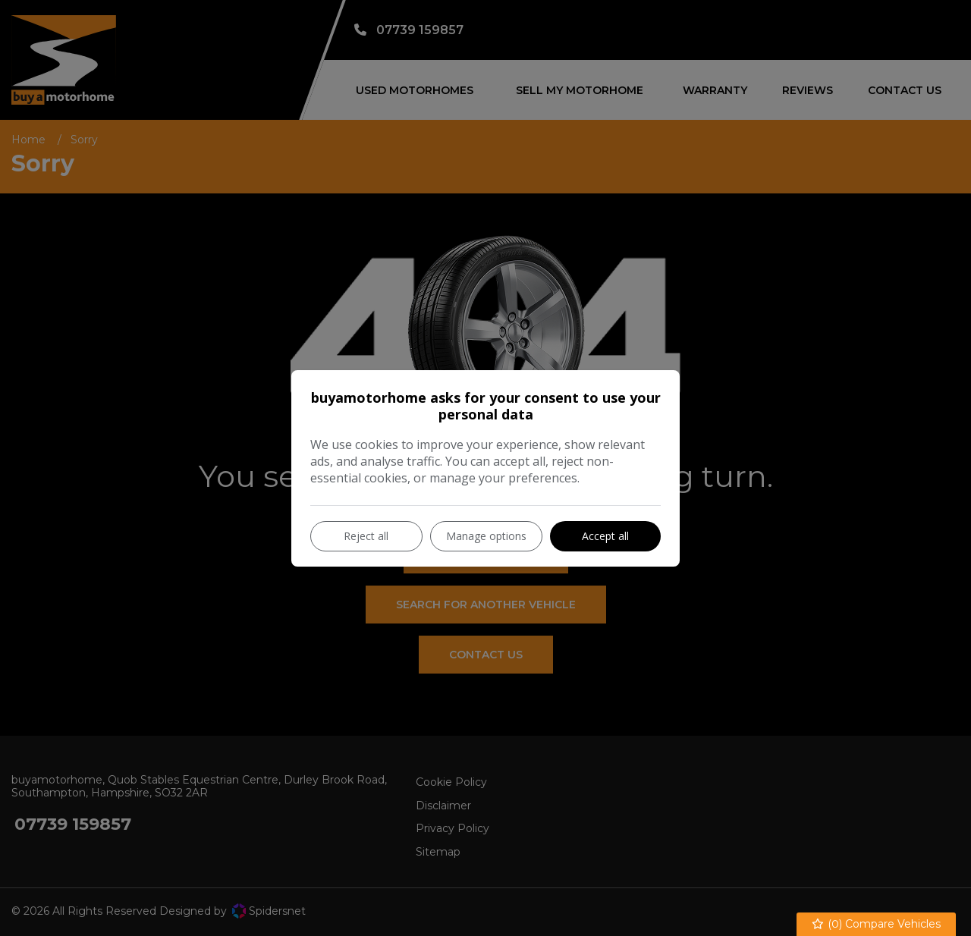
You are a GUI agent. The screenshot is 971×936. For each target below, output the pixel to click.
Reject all (366, 536)
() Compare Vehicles (876, 924)
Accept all (605, 536)
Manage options (486, 536)
